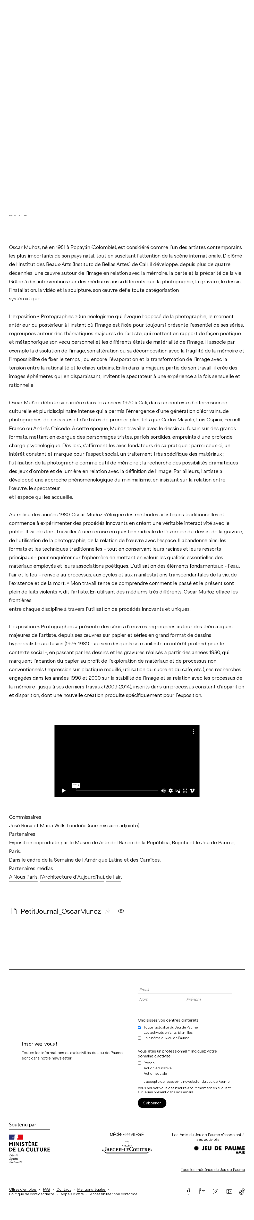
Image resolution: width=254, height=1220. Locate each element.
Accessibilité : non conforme (113, 1194)
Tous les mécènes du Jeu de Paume (213, 1169)
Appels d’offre (72, 1194)
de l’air (113, 877)
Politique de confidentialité (31, 1194)
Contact (63, 1189)
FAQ (46, 1189)
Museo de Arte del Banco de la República (122, 842)
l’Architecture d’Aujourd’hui (72, 877)
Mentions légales (91, 1189)
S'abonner (152, 1103)
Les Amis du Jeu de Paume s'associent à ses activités (208, 1137)
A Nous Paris (23, 877)
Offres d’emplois (23, 1189)
